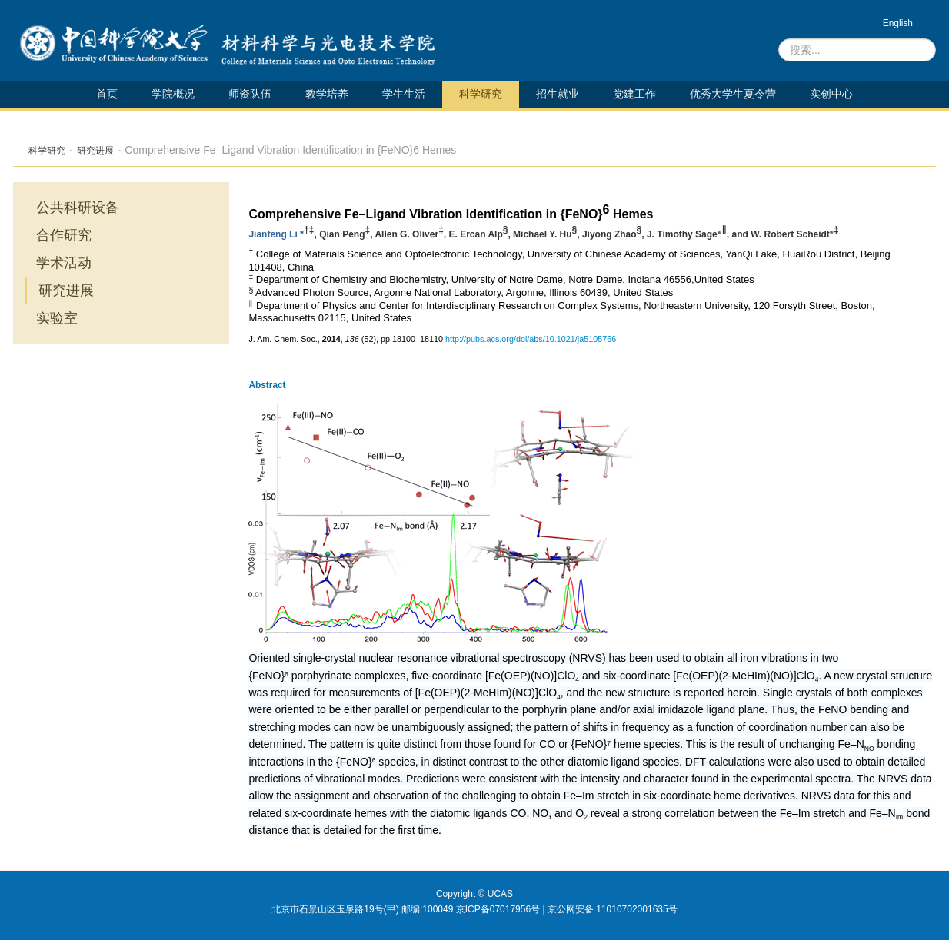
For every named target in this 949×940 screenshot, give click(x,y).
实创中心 (831, 94)
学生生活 (403, 94)
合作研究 (64, 235)
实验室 (57, 318)
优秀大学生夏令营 (733, 94)
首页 (107, 94)
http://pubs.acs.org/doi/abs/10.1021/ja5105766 (530, 339)
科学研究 (480, 94)
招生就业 (557, 94)
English (898, 23)
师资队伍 (249, 94)
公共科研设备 (77, 207)
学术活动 (64, 263)
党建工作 (634, 94)
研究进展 (95, 150)
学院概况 (173, 94)
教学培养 (326, 94)
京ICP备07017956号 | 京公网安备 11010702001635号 (567, 909)
